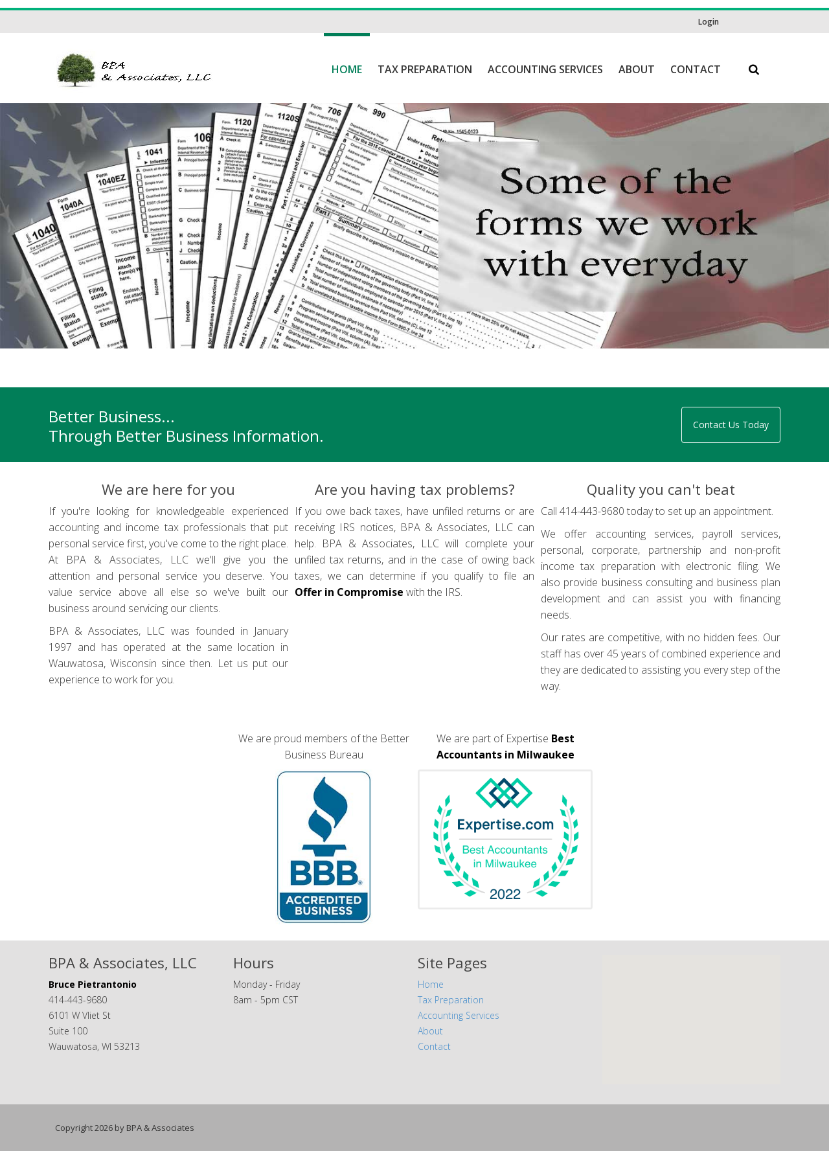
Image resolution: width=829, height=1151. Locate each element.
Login (708, 21)
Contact (695, 69)
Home (347, 69)
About (637, 69)
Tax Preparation (425, 69)
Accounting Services (545, 69)
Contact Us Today (731, 424)
